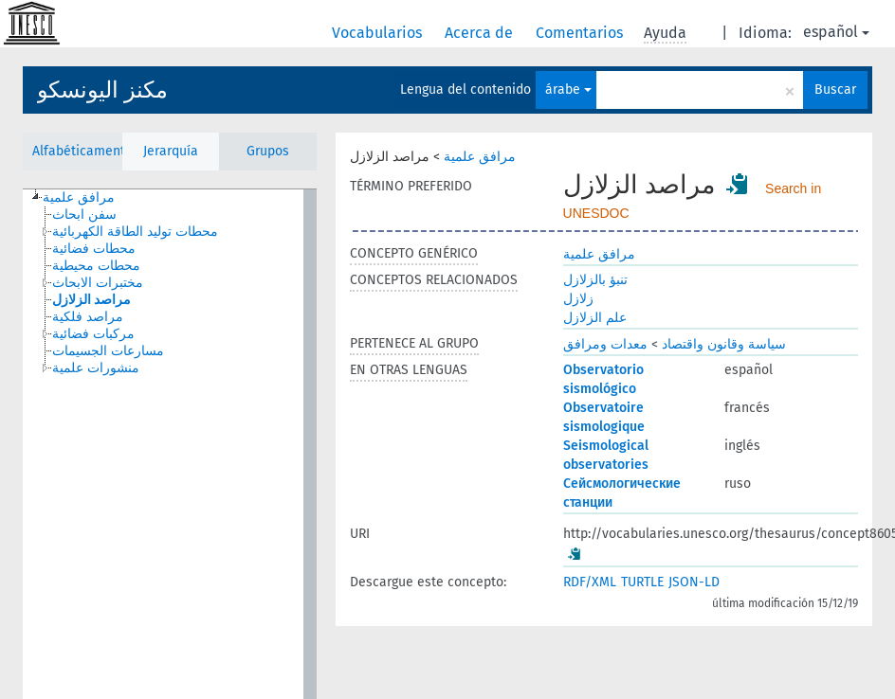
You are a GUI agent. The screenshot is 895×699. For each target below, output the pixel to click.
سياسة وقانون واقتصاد (724, 344)
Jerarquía (170, 151)
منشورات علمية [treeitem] (95, 368)
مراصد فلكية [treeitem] (87, 317)
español (836, 32)
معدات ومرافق (605, 344)
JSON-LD (694, 582)
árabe (568, 89)
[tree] (170, 444)
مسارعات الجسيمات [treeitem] (108, 351)
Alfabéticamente (77, 151)
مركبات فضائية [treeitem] (93, 334)
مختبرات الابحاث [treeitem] (97, 283)
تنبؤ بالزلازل (595, 280)
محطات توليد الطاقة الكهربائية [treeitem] (135, 232)
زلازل (578, 299)
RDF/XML (589, 582)
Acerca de (481, 33)
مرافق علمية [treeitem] (79, 197)
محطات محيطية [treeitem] (96, 266)
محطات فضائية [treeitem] (94, 249)
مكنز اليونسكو (102, 90)
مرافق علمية (480, 157)
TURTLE (642, 582)
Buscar (835, 89)
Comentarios (581, 33)
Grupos (268, 151)
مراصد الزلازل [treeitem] (91, 300)
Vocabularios (379, 33)
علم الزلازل (595, 318)
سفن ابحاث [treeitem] (84, 214)
